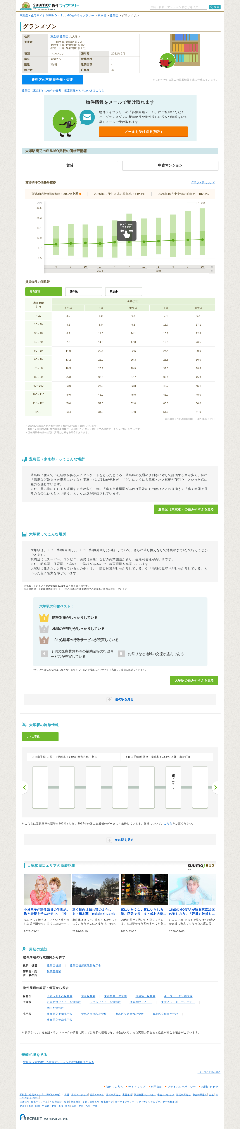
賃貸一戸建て (113, 1094)
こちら (168, 823)
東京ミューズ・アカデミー (178, 1002)
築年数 (74, 291)
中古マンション (165, 1094)
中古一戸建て (200, 1094)
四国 (74, 1106)
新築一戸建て (183, 1094)
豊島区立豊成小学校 (60, 1019)
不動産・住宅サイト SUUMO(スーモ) (40, 1094)
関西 (67, 1106)
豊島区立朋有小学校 (165, 1013)
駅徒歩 (114, 291)
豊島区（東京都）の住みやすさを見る (186, 509)
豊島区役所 (54, 965)
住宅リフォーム (39, 1102)
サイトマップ (136, 1086)
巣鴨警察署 (54, 971)
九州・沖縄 (91, 1106)
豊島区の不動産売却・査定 (52, 80)
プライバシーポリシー (181, 1086)
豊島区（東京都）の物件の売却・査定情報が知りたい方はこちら (63, 90)
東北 (31, 1106)
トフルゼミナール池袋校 (105, 1002)
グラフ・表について (203, 182)
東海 (61, 1106)
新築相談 (76, 1102)
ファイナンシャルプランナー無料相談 (156, 1102)
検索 (216, 7)
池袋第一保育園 (145, 996)
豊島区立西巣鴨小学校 (130, 1013)
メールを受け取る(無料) (143, 131)
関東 (37, 1106)
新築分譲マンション (145, 1094)
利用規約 (156, 1086)
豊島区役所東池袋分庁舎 (85, 965)
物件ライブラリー (124, 1102)
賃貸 (66, 1094)
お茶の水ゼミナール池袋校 (64, 1002)
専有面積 (35, 291)
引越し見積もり (91, 1102)
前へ (25, 787)
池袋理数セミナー (141, 1002)
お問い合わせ (209, 1086)
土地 (211, 1094)
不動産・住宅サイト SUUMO (38, 15)
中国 (81, 1106)
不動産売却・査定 (59, 1102)
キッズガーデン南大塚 (178, 996)
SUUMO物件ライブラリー (77, 15)
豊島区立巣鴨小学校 (60, 1013)
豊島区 (114, 15)
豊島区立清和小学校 (94, 1013)
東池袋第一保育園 (115, 996)
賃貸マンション (79, 1094)
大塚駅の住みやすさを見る (194, 680)
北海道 (23, 1106)
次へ (215, 787)
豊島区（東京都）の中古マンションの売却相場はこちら (58, 1062)
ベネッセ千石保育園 (60, 996)
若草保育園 (88, 996)
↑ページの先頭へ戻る (209, 1072)
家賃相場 (127, 1094)
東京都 (102, 15)
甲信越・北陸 (49, 1106)
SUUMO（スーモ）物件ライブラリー (49, 6)
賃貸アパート (97, 1094)
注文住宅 (24, 1102)
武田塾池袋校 (55, 1008)
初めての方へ (114, 1086)
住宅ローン (107, 1102)
